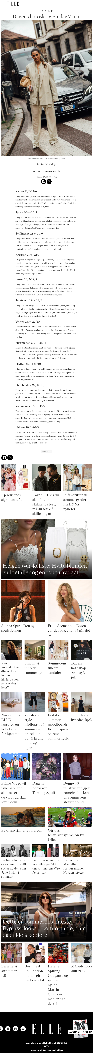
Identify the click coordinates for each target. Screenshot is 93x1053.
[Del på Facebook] (43, 183)
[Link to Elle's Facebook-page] (7, 1031)
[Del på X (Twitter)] (49, 183)
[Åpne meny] (4, 3)
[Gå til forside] (13, 4)
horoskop (46, 454)
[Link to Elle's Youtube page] (15, 1031)
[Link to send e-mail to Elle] (23, 1031)
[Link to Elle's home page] (46, 1031)
